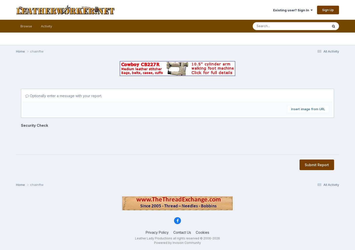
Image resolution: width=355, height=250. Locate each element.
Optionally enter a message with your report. (63, 96)
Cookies (202, 232)
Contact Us (182, 232)
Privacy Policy (157, 232)
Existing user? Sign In (293, 10)
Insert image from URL (308, 109)
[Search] (274, 26)
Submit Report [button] (317, 165)
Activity (46, 26)
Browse (26, 26)
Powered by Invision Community (177, 243)
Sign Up (328, 10)
